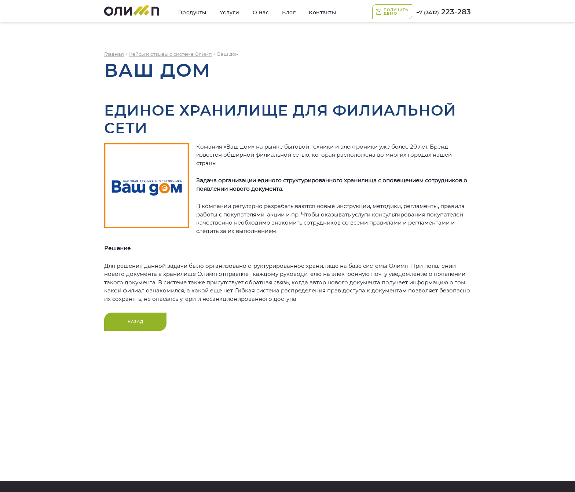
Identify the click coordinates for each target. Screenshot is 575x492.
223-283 (443, 12)
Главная (114, 54)
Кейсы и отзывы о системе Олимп (170, 54)
